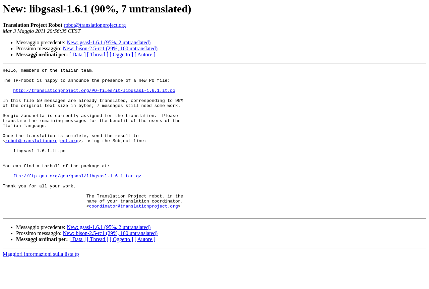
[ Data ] (77, 54)
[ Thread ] (98, 54)
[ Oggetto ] (121, 54)
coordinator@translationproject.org (133, 234)
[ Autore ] (144, 54)
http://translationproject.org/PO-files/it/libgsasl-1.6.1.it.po (94, 95)
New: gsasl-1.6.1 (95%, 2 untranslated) (108, 42)
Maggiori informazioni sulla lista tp (41, 283)
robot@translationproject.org (95, 25)
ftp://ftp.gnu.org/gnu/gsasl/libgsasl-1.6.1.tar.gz (77, 198)
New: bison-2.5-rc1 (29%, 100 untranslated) (110, 48)
